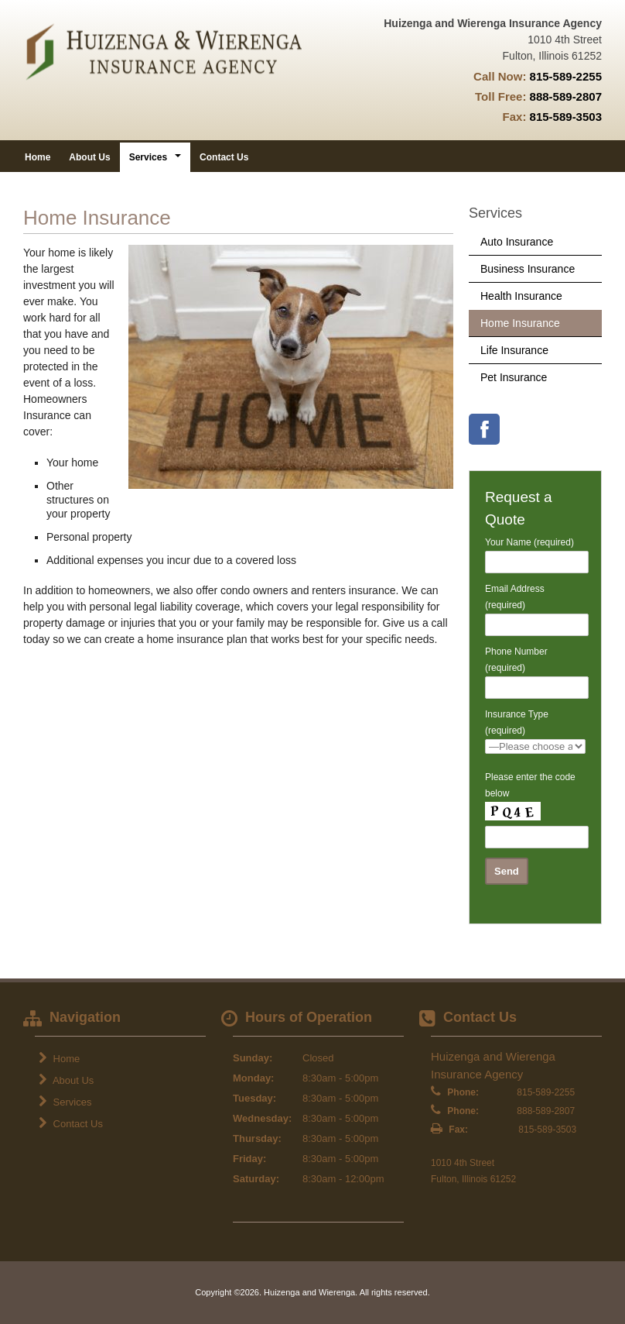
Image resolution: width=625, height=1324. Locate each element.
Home (37, 157)
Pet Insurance (513, 377)
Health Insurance (521, 296)
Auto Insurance (516, 242)
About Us (89, 157)
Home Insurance (520, 323)
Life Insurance (514, 350)
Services (65, 1101)
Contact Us (224, 157)
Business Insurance (527, 269)
